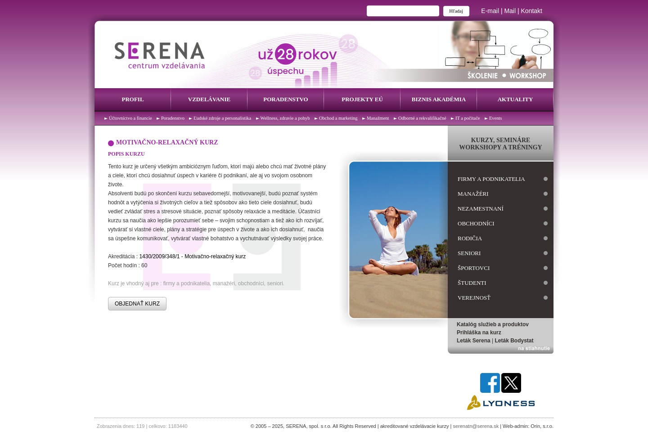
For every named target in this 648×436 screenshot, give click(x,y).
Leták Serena (473, 340)
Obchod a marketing (338, 118)
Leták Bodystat (514, 340)
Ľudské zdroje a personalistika (222, 118)
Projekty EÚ (362, 99)
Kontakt (531, 10)
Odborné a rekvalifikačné (422, 118)
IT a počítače (467, 118)
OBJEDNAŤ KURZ (137, 304)
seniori (469, 253)
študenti (472, 282)
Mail (510, 10)
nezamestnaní (481, 208)
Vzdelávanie (209, 99)
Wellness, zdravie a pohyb (285, 118)
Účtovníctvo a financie (130, 118)
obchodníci (476, 223)
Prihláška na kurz (479, 332)
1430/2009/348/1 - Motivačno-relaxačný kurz (192, 256)
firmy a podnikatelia (491, 178)
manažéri (473, 193)
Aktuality (515, 99)
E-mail (490, 10)
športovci (474, 268)
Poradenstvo (285, 99)
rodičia (470, 238)
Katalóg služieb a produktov (493, 324)
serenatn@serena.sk (476, 426)
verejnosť (474, 297)
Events (495, 118)
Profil (133, 99)
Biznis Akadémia (439, 99)
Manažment (378, 118)
